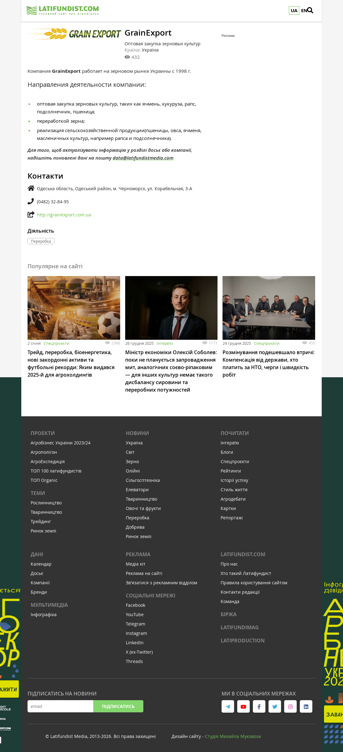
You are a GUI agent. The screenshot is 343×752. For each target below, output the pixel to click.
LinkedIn (135, 643)
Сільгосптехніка (143, 480)
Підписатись (118, 706)
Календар (41, 564)
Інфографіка (44, 614)
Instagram (136, 633)
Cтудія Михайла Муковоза (233, 736)
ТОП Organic (44, 480)
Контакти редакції (240, 592)
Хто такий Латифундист (246, 573)
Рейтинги (231, 471)
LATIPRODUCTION (243, 640)
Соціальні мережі (150, 595)
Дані (37, 554)
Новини (137, 433)
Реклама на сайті (144, 573)
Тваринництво (46, 512)
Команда (230, 601)
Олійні (133, 471)
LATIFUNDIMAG (240, 627)
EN (304, 10)
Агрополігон (44, 452)
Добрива (135, 527)
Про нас (229, 564)
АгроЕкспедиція (48, 461)
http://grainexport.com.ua (64, 215)
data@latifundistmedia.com (143, 158)
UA (294, 10)
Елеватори (137, 489)
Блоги (227, 452)
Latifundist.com (243, 554)
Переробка (137, 518)
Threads (134, 661)
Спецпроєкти (56, 343)
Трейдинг (41, 521)
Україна (134, 443)
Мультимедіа (49, 604)
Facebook (135, 605)
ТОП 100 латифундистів (56, 471)
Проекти (43, 433)
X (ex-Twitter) (139, 652)
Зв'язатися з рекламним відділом (161, 583)
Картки (228, 508)
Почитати (235, 433)
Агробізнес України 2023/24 (60, 443)
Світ (130, 452)
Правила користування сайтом (254, 583)
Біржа (229, 614)
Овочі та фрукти (143, 508)
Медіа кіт (136, 564)
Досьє (37, 573)
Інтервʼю (164, 343)
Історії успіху (234, 480)
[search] (314, 11)
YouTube (135, 614)
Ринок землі (43, 531)
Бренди (39, 592)
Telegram (135, 624)
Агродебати (233, 499)
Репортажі (232, 518)
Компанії (40, 583)
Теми (38, 493)
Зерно (132, 461)
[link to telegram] (228, 706)
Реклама (138, 554)
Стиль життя (234, 489)
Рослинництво (46, 503)
